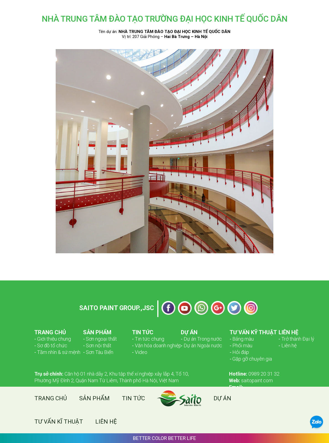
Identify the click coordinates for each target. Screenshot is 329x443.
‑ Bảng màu (242, 339)
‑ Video (139, 352)
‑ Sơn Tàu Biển (98, 352)
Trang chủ (50, 398)
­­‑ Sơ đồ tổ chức (50, 345)
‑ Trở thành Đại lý (296, 339)
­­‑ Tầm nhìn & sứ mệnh (57, 352)
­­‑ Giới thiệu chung (52, 339)
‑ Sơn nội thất (97, 345)
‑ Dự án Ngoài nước (201, 345)
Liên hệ (106, 421)
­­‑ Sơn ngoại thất (100, 339)
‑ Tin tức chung (148, 339)
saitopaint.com (251, 380)
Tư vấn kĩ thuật (58, 421)
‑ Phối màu (241, 345)
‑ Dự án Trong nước (201, 339)
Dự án (222, 398)
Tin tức (133, 398)
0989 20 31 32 (254, 374)
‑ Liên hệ (288, 345)
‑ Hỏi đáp (239, 352)
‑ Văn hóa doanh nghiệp (156, 345)
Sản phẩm (94, 398)
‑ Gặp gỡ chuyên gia (251, 359)
